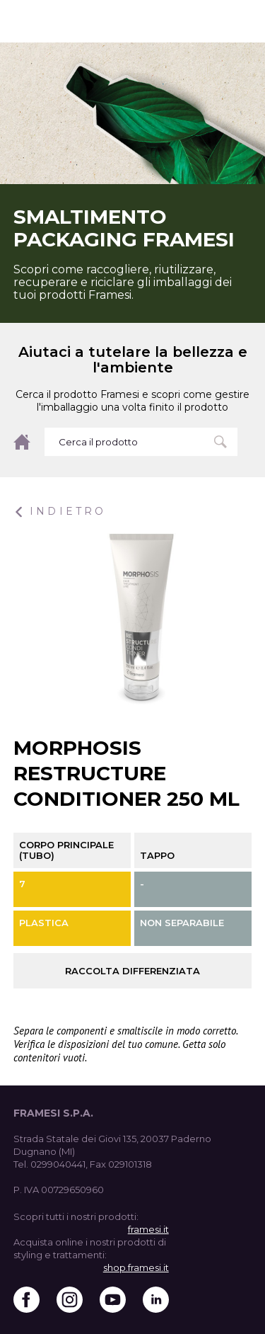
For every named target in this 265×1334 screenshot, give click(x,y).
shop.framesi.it (136, 1267)
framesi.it (148, 1229)
